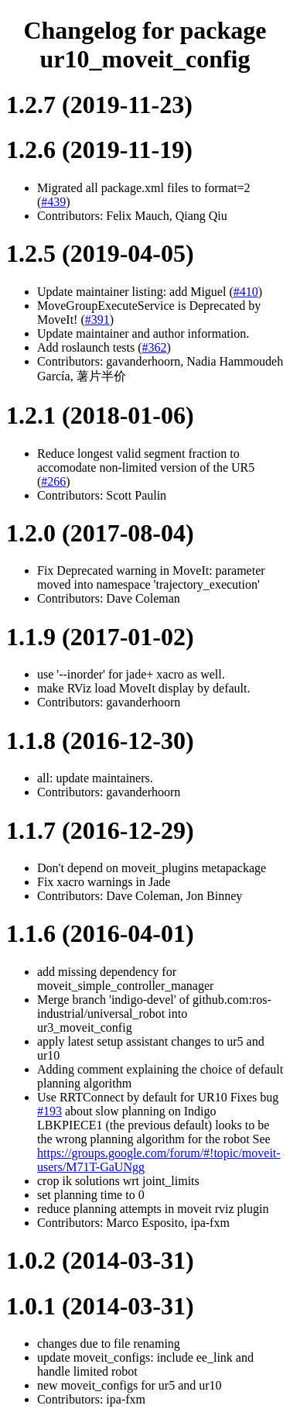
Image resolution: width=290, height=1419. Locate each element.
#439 (53, 201)
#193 (49, 1111)
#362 (154, 347)
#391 (97, 319)
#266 (53, 481)
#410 (246, 291)
